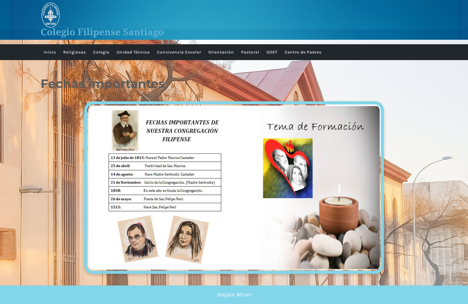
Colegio (101, 52)
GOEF (272, 52)
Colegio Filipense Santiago (102, 31)
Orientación (221, 52)
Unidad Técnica (133, 52)
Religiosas (74, 52)
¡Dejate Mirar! (234, 294)
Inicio (50, 52)
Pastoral (250, 52)
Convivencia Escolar (179, 52)
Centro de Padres (303, 52)
